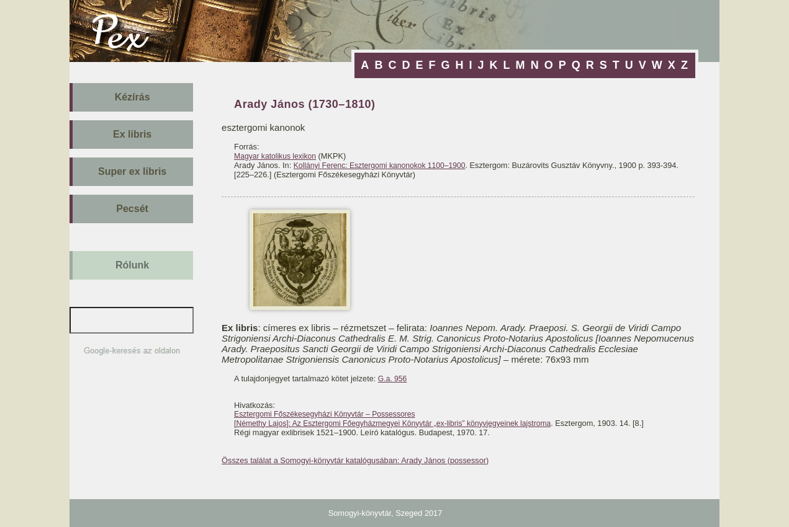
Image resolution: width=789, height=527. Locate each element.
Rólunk (132, 265)
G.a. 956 (392, 378)
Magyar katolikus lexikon (275, 156)
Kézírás (132, 97)
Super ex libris (132, 171)
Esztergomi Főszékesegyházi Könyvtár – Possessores (324, 414)
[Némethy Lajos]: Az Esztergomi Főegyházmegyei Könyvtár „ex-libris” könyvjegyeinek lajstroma (392, 423)
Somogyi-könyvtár (359, 513)
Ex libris (132, 134)
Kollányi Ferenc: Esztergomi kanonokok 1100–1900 (380, 165)
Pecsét (132, 208)
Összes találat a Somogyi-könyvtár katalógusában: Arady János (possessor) (355, 460)
